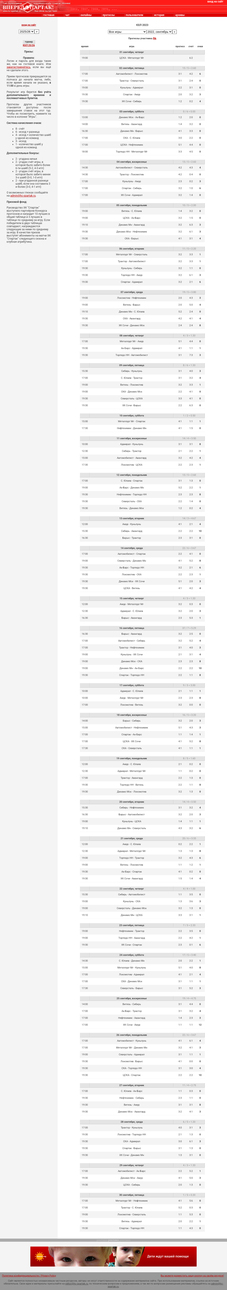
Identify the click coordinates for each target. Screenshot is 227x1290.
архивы (180, 15)
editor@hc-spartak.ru (76, 1283)
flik (155, 38)
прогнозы (109, 15)
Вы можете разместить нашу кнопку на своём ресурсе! (192, 1275)
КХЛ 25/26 (29, 45)
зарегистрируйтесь (18, 67)
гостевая (48, 15)
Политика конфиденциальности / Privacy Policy (29, 1275)
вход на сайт (215, 1)
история (159, 15)
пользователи (134, 15)
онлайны (86, 15)
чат (67, 15)
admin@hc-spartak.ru (23, 195)
